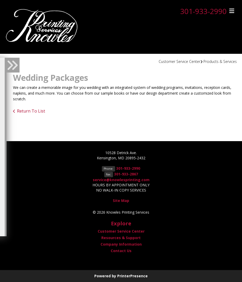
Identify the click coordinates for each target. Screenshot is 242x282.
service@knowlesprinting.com (121, 179)
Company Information (121, 244)
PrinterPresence (132, 275)
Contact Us (121, 250)
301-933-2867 (126, 174)
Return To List (31, 111)
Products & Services (220, 61)
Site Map (121, 200)
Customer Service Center (179, 61)
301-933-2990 (203, 11)
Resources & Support (121, 237)
